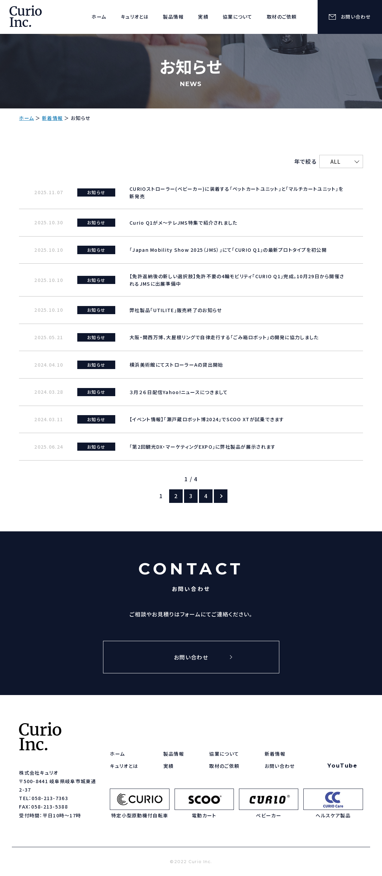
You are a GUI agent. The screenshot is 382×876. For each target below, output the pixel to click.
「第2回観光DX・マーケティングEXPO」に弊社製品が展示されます (202, 446)
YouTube (342, 765)
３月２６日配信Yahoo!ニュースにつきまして (178, 392)
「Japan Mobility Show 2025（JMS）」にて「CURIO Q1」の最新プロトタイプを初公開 (228, 249)
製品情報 (173, 753)
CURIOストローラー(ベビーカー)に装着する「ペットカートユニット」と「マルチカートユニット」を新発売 (236, 192)
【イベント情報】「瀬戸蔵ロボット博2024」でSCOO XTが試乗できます (206, 419)
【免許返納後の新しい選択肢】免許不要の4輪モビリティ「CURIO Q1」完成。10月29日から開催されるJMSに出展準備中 (236, 280)
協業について (224, 753)
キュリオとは (124, 765)
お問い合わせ (280, 765)
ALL (335, 161)
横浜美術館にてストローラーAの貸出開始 (176, 364)
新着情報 (52, 118)
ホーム (26, 118)
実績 (168, 765)
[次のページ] (220, 496)
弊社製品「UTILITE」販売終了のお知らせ (175, 310)
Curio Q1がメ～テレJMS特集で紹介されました (183, 222)
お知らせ (96, 192)
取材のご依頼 (224, 765)
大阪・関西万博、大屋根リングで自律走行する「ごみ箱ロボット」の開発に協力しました (224, 337)
